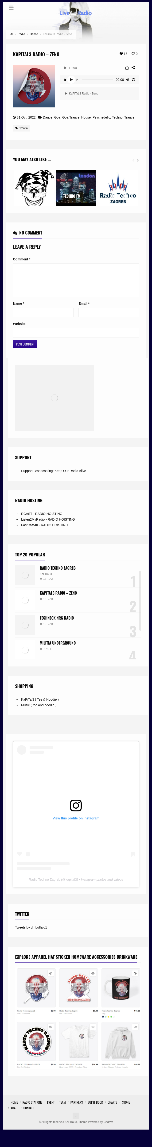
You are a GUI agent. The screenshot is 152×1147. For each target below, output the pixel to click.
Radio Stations (33, 1107)
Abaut (15, 1113)
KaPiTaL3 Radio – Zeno (58, 598)
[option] (34, 188)
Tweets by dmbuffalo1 (31, 933)
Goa (57, 117)
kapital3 (71, 885)
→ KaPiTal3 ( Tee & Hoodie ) (37, 705)
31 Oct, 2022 (26, 117)
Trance (129, 117)
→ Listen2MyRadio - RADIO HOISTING (45, 525)
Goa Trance (70, 117)
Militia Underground (58, 648)
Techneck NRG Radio (57, 623)
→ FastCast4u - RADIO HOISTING (41, 531)
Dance (47, 117)
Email (84, 309)
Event (51, 1107)
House (86, 117)
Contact (29, 1113)
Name (18, 309)
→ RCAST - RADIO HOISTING (38, 519)
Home (14, 1107)
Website (19, 329)
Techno (117, 117)
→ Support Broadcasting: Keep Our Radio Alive (50, 476)
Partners (76, 1107)
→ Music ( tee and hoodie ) (35, 711)
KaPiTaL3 (46, 579)
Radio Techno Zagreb (58, 573)
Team (62, 1107)
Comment (21, 259)
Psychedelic (101, 117)
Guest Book (95, 1107)
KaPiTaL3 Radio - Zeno (81, 93)
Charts (112, 1107)
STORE (126, 1107)
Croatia (21, 128)
